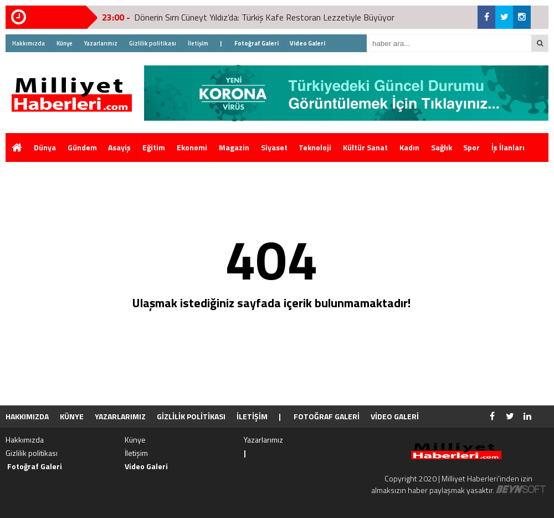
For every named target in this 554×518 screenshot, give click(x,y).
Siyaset (274, 147)
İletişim (198, 43)
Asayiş (119, 147)
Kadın (409, 147)
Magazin (234, 147)
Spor (471, 147)
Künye (65, 43)
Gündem (82, 147)
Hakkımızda (28, 43)
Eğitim (153, 147)
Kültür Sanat (365, 147)
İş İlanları (508, 147)
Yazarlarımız (100, 43)
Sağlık (441, 147)
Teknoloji (315, 147)
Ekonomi (192, 147)
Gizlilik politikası (152, 43)
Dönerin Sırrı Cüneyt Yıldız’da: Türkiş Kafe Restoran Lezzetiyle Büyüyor (264, 17)
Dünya (45, 147)
